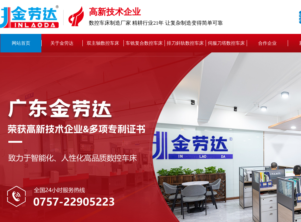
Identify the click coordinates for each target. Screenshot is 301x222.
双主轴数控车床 (103, 43)
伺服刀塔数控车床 (226, 43)
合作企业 (267, 43)
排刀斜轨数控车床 (185, 43)
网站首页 (21, 43)
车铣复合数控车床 (144, 43)
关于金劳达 (61, 43)
